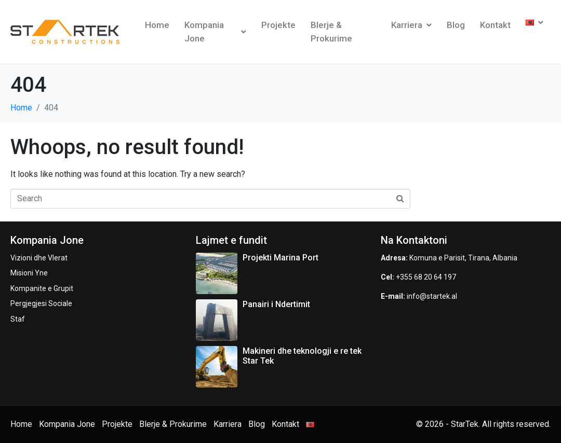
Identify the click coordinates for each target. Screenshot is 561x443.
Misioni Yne (29, 273)
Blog (456, 25)
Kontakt (495, 25)
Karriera (411, 25)
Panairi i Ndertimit (276, 304)
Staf (17, 319)
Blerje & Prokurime (331, 32)
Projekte (278, 25)
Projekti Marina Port (280, 257)
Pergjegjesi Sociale (41, 303)
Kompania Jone (215, 32)
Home (157, 25)
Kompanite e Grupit (41, 288)
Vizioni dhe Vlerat (39, 258)
